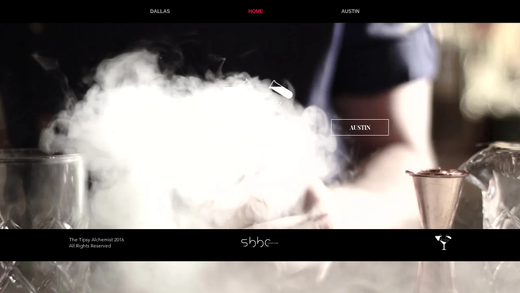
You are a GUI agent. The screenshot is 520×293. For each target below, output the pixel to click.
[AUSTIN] (360, 127)
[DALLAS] (159, 127)
